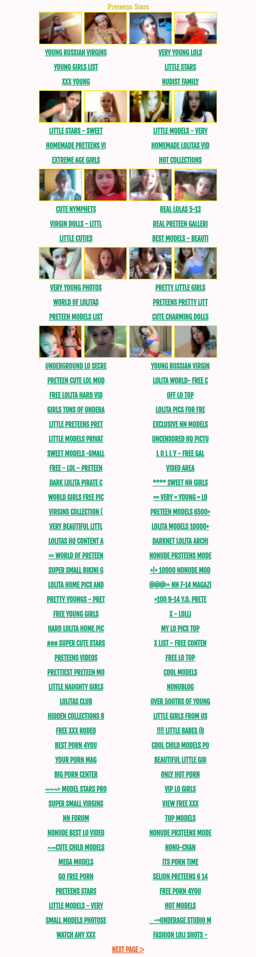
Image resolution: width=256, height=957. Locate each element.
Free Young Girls (75, 614)
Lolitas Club (76, 702)
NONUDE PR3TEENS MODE (180, 556)
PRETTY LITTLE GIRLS (180, 288)
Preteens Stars (76, 891)
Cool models (180, 672)
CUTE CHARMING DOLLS (180, 317)
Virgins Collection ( (76, 512)
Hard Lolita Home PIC (76, 629)
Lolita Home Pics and (76, 585)
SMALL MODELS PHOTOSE (76, 920)
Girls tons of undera (75, 410)
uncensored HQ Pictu (180, 439)
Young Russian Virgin (180, 366)
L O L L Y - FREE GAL (180, 454)
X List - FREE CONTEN (180, 643)
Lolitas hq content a (75, 541)
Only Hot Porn (180, 774)
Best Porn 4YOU (76, 745)
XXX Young (76, 82)
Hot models (180, 906)
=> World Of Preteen (75, 556)
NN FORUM (76, 818)
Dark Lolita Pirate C (75, 483)
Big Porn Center (75, 774)
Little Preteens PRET (76, 424)
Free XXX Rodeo (76, 731)
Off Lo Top (180, 395)
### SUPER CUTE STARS (76, 643)
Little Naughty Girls (75, 687)
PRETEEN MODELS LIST (76, 317)
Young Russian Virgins (75, 53)
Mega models (75, 862)
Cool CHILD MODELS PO (180, 745)
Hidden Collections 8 (76, 716)
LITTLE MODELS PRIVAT (76, 439)
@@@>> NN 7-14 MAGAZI (180, 585)
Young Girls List (76, 67)
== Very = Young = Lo (180, 497)
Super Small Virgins (75, 804)
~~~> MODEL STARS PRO (75, 789)
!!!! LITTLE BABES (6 (180, 731)
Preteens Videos (75, 658)
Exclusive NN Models (180, 424)
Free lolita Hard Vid (76, 395)
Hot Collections (180, 160)
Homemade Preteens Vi (76, 146)
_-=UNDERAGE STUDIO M (180, 920)
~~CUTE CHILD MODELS (75, 847)
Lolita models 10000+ (180, 526)
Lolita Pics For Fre (180, 410)
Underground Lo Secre (75, 366)
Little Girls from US (180, 716)
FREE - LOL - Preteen (75, 468)
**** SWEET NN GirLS (180, 483)
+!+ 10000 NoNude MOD (180, 570)
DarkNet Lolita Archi (180, 541)
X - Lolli (180, 614)
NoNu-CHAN (180, 847)
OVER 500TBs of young (180, 702)
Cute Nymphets (76, 209)
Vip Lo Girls (180, 789)
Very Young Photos (75, 288)
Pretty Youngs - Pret (76, 599)
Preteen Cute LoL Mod (75, 381)
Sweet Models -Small (75, 454)
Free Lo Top (180, 658)
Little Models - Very (180, 131)
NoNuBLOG (180, 687)
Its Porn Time (180, 862)
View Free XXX (180, 804)
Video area (180, 468)
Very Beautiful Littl (75, 526)
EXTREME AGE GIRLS (76, 160)
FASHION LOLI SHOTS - (180, 935)
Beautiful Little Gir (180, 760)
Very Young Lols (180, 53)
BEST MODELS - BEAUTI (180, 238)
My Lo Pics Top (180, 629)
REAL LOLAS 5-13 (180, 209)
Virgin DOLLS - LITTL (76, 224)
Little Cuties (75, 238)
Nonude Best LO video (75, 833)
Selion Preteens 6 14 (180, 877)
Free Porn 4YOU (180, 891)
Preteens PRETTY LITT (180, 302)
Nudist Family (180, 82)
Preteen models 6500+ (180, 512)
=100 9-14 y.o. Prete (180, 599)
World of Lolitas (76, 302)
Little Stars (180, 67)
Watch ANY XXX (75, 935)
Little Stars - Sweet (76, 131)
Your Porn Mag (75, 760)
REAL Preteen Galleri (180, 224)
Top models (180, 818)
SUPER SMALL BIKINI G (75, 570)
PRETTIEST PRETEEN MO (75, 672)
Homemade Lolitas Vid (180, 146)
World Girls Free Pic (75, 497)
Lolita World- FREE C (180, 381)
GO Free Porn (75, 877)
